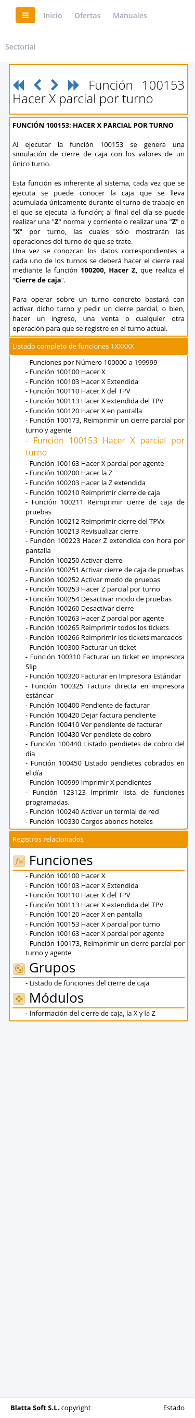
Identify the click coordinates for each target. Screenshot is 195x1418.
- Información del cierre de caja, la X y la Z (90, 1013)
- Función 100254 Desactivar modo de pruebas (98, 598)
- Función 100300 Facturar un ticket (80, 647)
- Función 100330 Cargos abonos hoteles (89, 821)
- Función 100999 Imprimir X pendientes (88, 782)
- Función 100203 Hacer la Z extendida (85, 482)
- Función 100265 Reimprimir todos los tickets (97, 627)
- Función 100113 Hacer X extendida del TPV (94, 400)
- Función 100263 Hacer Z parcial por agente (94, 618)
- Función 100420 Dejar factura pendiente (90, 715)
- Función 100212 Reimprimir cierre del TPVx (95, 521)
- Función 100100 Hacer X (65, 371)
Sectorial (20, 47)
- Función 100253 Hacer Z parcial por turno (92, 589)
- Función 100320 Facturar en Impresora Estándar (103, 676)
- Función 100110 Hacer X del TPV (77, 391)
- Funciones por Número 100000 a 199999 (91, 362)
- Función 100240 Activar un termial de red (92, 811)
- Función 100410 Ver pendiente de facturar (93, 724)
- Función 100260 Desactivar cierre (79, 608)
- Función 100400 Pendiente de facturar (87, 705)
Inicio (52, 15)
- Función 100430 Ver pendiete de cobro (88, 734)
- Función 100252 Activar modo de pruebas (92, 579)
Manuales (130, 15)
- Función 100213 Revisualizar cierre (81, 531)
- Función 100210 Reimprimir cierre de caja (92, 492)
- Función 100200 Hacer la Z (68, 472)
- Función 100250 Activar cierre (73, 560)
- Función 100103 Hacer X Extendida (81, 381)
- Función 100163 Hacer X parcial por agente (94, 463)
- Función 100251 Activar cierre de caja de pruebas (104, 569)
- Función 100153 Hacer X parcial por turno (92, 924)
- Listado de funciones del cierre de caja (87, 983)
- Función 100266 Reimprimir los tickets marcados (103, 637)
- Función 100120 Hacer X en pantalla (83, 410)
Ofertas (87, 15)
